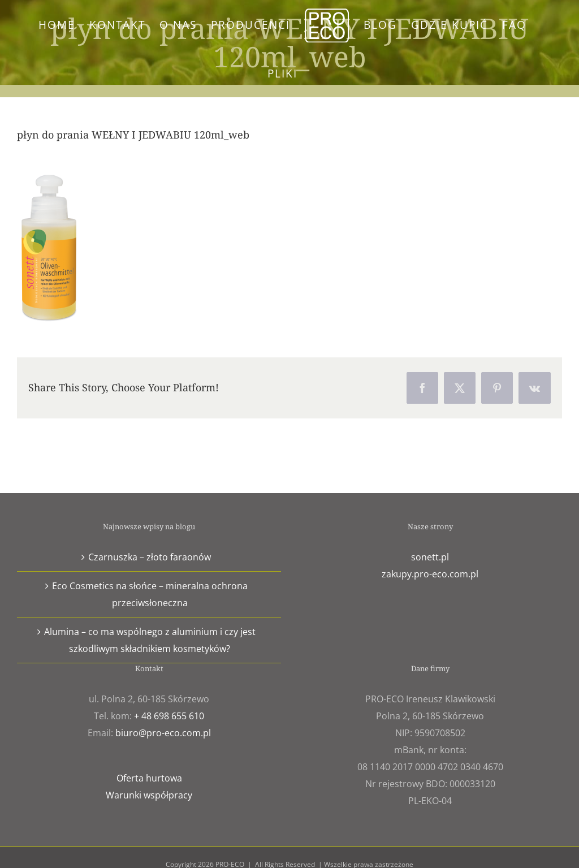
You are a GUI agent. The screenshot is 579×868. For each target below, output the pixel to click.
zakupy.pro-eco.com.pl (430, 574)
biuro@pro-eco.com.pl (163, 733)
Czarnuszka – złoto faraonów (149, 557)
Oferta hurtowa (149, 778)
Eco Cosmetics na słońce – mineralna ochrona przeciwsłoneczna (150, 594)
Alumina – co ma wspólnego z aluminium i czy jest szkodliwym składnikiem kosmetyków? (150, 640)
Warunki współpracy (149, 795)
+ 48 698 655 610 (169, 716)
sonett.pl (430, 557)
